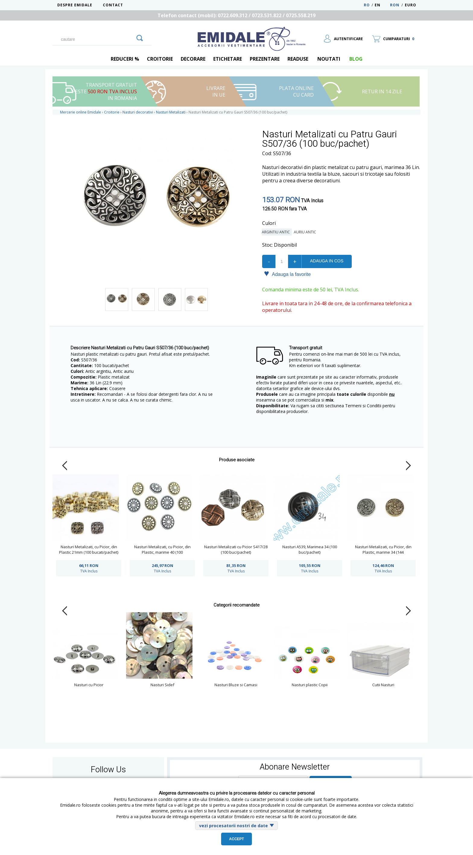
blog (356, 59)
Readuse (297, 59)
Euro (410, 5)
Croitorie (160, 59)
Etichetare (227, 59)
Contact (113, 5)
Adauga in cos (326, 260)
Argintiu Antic (277, 232)
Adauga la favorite (287, 274)
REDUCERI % (125, 59)
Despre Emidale (74, 5)
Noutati (328, 59)
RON (394, 5)
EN (382, 5)
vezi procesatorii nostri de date (233, 825)
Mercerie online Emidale (80, 112)
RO (367, 5)
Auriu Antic (306, 232)
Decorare (193, 59)
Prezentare (265, 59)
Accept (236, 839)
